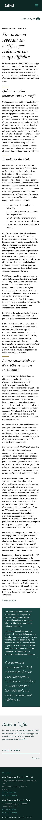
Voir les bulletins (9, 601)
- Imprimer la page (30, 19)
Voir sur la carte (9, 795)
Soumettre (36, 758)
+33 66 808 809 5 (9, 809)
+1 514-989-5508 (9, 792)
